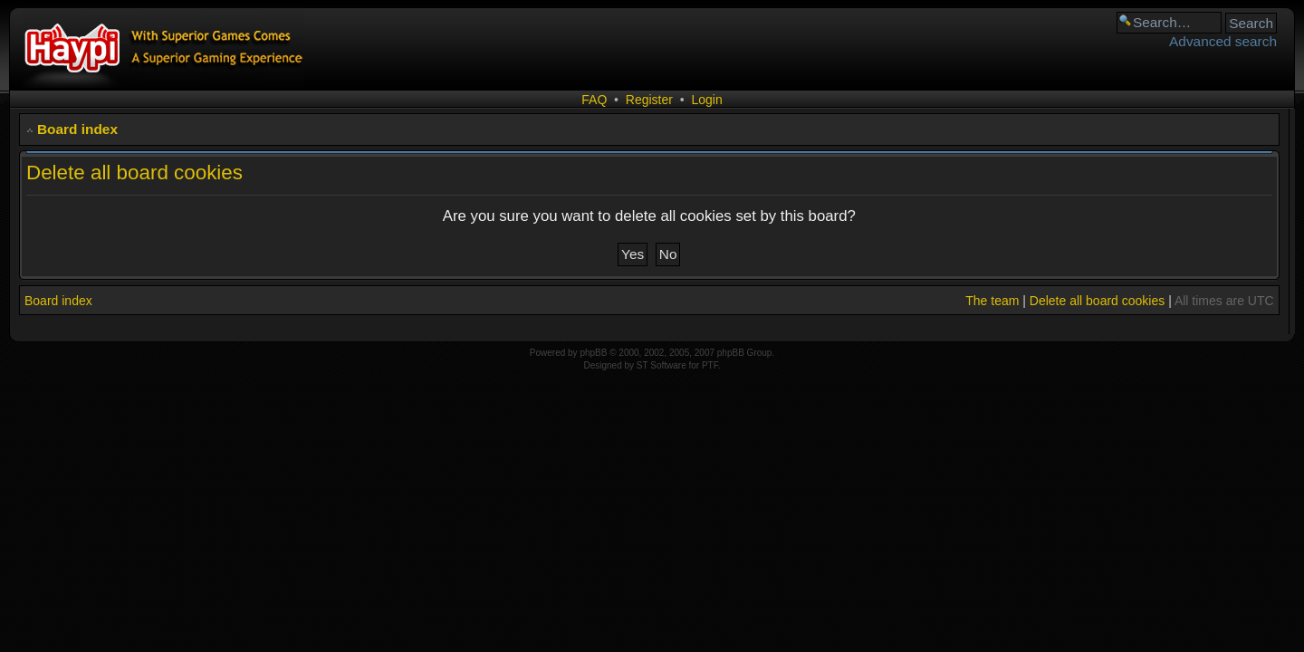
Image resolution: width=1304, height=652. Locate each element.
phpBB (593, 353)
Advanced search (1223, 41)
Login (706, 99)
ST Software (661, 365)
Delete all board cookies (1097, 300)
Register (649, 99)
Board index (77, 129)
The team (992, 300)
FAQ (594, 99)
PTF (710, 365)
